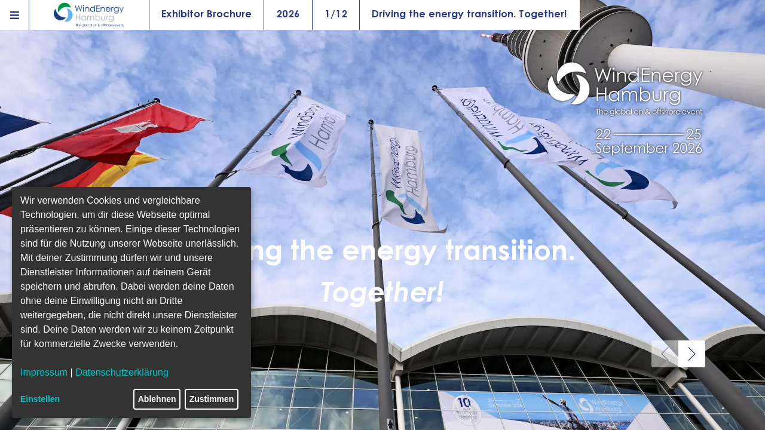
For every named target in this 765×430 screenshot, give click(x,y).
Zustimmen (211, 399)
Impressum (44, 372)
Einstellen (40, 399)
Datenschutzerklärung (122, 372)
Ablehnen (157, 399)
